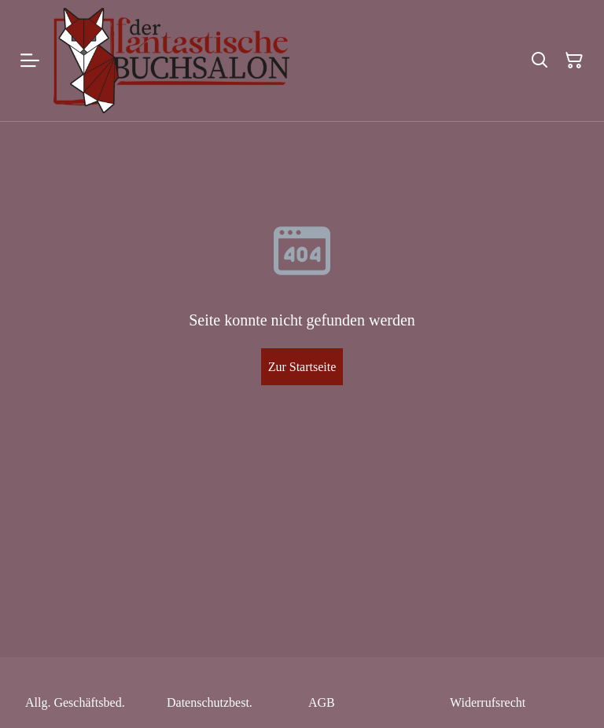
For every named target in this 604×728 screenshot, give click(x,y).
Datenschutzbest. (209, 702)
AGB (321, 702)
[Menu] (30, 60)
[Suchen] (539, 60)
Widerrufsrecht (487, 702)
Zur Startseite (302, 366)
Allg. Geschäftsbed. (75, 702)
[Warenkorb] (574, 60)
